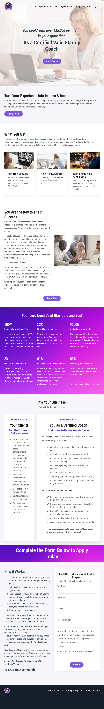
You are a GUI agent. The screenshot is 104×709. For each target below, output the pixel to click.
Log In (96, 6)
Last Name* (62, 606)
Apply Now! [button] (52, 304)
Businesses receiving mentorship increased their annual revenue (16, 378)
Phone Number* (64, 629)
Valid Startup (36, 141)
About (86, 6)
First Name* (62, 595)
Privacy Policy (72, 703)
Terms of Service (55, 703)
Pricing (77, 6)
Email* (60, 617)
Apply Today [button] (52, 62)
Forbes (96, 391)
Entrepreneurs (40, 6)
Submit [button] (76, 674)
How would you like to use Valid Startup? (75, 640)
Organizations (65, 6)
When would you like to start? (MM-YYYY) (75, 660)
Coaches (53, 6)
